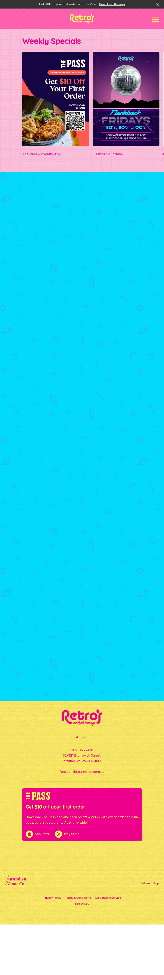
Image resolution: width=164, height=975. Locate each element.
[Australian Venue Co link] (15, 879)
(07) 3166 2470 (82, 750)
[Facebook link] (77, 737)
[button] (155, 20)
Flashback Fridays (108, 154)
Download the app (112, 4)
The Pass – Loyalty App (41, 154)
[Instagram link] (84, 737)
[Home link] (82, 19)
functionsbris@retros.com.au (82, 772)
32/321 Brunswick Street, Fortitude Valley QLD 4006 (82, 758)
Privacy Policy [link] (52, 898)
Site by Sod (82, 904)
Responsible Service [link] (108, 898)
